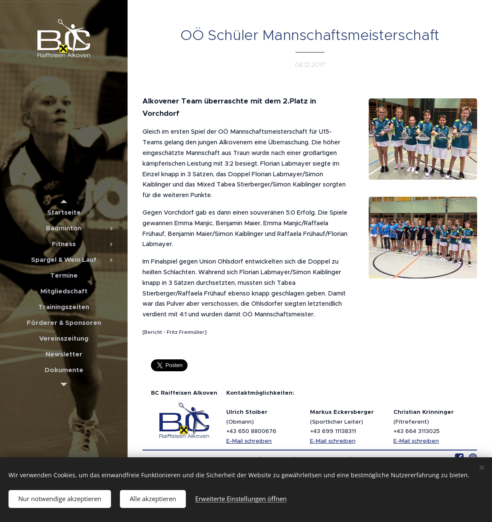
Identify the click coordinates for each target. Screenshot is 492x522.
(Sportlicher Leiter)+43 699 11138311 (342, 421)
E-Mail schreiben (249, 441)
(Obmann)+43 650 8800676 (251, 421)
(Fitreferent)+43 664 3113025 (423, 421)
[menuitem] (64, 212)
